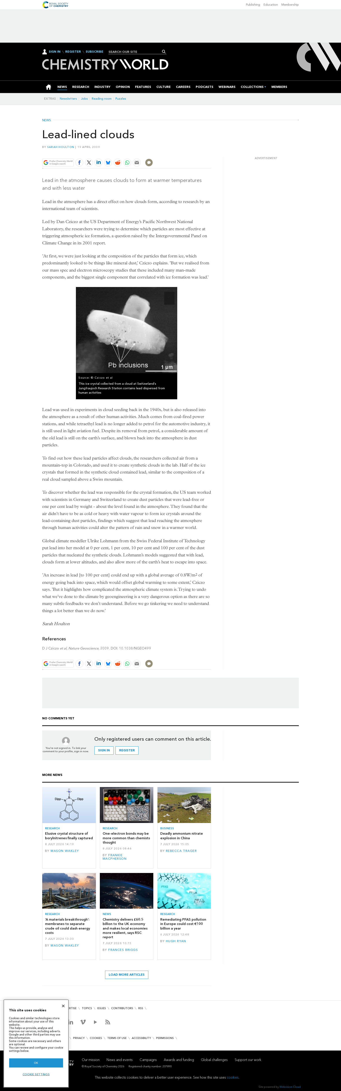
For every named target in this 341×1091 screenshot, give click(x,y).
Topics (87, 1008)
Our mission (91, 1060)
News (46, 120)
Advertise (69, 1008)
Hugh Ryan (176, 941)
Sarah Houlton (60, 147)
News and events (120, 1060)
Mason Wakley (65, 851)
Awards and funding (179, 1060)
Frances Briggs (123, 950)
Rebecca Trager (181, 851)
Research (52, 828)
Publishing (253, 5)
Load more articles (127, 975)
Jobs (84, 99)
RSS (140, 1008)
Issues (101, 1008)
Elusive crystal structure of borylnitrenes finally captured (69, 835)
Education (271, 5)
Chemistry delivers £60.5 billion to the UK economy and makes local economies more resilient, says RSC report (125, 928)
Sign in (104, 750)
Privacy (79, 1038)
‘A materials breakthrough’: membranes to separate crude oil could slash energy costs (67, 926)
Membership (290, 5)
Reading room (102, 99)
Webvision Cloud (290, 1086)
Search (163, 51)
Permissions (165, 1038)
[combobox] (136, 52)
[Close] (63, 1006)
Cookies (96, 1038)
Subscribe (94, 52)
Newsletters (68, 99)
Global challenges (214, 1060)
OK (36, 1062)
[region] (36, 1043)
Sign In (54, 52)
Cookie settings (36, 1074)
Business (167, 828)
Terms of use (117, 1038)
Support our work (248, 1060)
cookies (233, 1077)
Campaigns (148, 1060)
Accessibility (141, 1038)
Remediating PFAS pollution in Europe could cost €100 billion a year (183, 923)
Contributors (122, 1008)
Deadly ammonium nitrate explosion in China (181, 835)
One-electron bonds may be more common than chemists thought (126, 837)
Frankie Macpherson (115, 857)
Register (73, 52)
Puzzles (120, 99)
